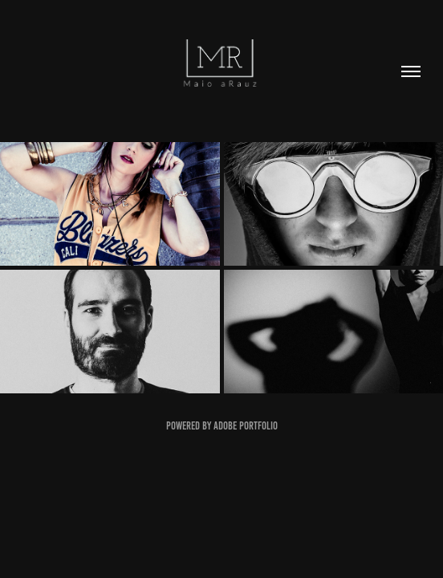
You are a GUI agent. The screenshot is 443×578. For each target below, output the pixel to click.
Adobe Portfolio (245, 426)
